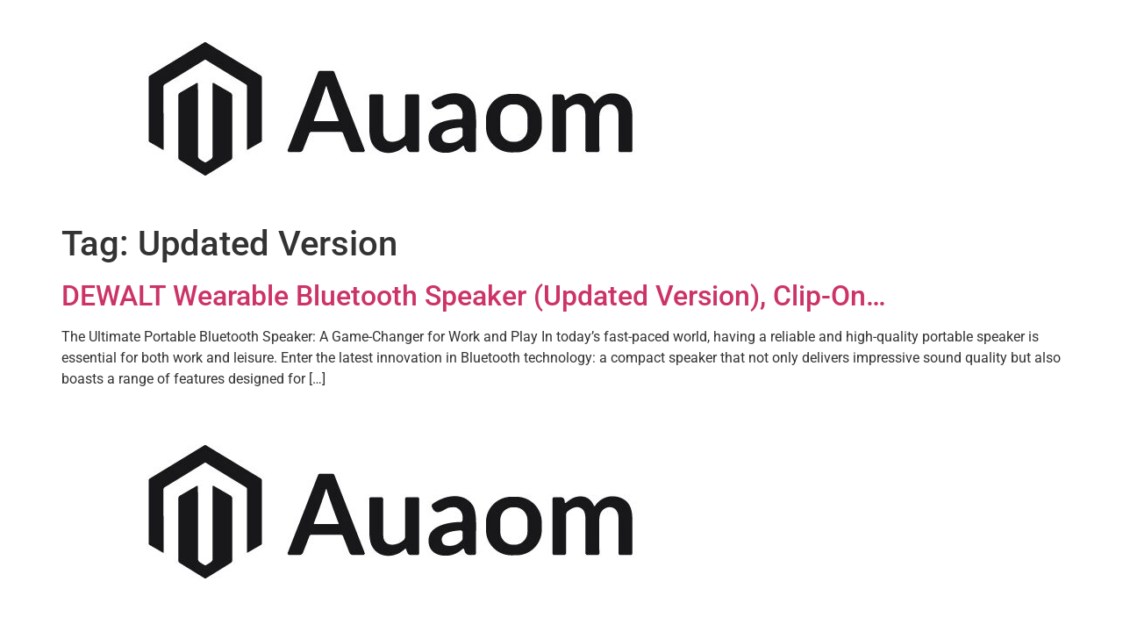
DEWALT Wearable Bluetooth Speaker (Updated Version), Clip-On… (473, 295)
